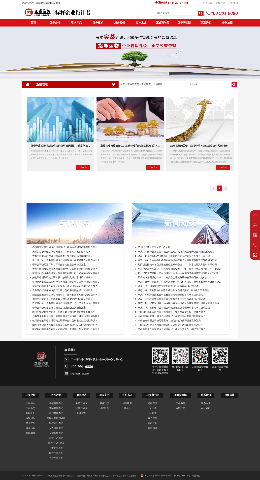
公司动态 (30, 408)
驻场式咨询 (81, 403)
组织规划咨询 (56, 423)
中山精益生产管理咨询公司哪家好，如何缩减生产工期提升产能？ (171, 329)
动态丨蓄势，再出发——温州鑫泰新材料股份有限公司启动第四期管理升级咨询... (179, 282)
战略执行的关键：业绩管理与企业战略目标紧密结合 (199, 145)
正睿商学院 (162, 22)
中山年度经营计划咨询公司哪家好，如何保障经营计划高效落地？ (171, 316)
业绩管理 (157, 84)
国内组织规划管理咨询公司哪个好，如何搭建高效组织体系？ (63, 312)
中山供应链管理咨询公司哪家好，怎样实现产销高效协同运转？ (170, 325)
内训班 (152, 413)
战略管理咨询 (56, 408)
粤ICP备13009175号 (181, 476)
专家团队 (30, 418)
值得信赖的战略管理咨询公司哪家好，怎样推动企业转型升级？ (64, 320)
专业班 (152, 408)
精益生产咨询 (56, 438)
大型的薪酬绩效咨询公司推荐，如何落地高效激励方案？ (61, 251)
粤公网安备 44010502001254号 (155, 475)
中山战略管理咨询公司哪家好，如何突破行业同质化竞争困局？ (170, 320)
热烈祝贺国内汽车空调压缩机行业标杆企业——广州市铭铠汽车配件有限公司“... (179, 264)
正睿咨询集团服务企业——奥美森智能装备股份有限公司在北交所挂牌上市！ (177, 277)
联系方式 (205, 403)
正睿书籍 (180, 403)
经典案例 (104, 408)
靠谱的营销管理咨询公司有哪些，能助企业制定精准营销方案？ (64, 247)
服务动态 (104, 403)
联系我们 (233, 3)
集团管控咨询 (56, 413)
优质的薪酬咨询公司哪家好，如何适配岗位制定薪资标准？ (62, 299)
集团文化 (30, 413)
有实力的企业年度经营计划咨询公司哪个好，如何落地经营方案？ (66, 273)
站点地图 (196, 476)
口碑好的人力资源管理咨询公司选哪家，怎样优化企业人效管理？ (66, 303)
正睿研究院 (184, 22)
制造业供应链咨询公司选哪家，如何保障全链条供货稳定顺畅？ (64, 325)
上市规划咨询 (56, 448)
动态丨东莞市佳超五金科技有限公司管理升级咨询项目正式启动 (170, 294)
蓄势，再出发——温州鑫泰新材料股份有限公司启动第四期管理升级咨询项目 (177, 260)
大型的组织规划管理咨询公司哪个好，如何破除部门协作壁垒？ (64, 269)
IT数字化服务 (56, 453)
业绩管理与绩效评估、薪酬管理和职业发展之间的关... (130, 145)
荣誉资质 (30, 423)
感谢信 (127, 408)
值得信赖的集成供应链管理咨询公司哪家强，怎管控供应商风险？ (66, 282)
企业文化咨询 (56, 458)
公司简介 (30, 403)
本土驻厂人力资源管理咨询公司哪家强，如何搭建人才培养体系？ (66, 260)
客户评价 (152, 418)
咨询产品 (76, 22)
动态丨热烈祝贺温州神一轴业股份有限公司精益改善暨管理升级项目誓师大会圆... (179, 303)
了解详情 (83, 167)
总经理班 (152, 403)
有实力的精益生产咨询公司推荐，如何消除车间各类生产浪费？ (64, 286)
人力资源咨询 (56, 428)
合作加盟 (207, 3)
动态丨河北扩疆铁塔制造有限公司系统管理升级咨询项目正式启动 (171, 299)
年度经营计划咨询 (56, 418)
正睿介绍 (30, 395)
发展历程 (30, 428)
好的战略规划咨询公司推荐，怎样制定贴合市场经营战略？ (62, 277)
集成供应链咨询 (56, 443)
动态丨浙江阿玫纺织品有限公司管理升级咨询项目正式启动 (168, 286)
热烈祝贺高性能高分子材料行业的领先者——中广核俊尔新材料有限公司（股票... (179, 269)
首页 (122, 84)
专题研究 (146, 84)
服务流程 (81, 413)
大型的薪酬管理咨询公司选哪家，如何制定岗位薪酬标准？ (62, 256)
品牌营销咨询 (56, 433)
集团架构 (30, 433)
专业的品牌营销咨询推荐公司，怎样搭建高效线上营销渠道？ (63, 290)
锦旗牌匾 (127, 403)
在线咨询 (220, 3)
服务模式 (98, 22)
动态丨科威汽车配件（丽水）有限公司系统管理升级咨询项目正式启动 (174, 256)
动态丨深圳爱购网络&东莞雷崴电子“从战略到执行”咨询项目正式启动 (173, 290)
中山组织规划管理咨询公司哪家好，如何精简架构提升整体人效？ (171, 312)
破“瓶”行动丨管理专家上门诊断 (154, 247)
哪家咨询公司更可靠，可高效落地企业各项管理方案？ (60, 264)
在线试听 (152, 423)
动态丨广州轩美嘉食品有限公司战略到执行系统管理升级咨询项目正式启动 (176, 251)
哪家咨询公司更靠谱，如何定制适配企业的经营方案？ (60, 307)
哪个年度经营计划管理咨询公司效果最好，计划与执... (60, 145)
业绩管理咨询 (56, 403)
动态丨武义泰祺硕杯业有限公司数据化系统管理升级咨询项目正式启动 (174, 307)
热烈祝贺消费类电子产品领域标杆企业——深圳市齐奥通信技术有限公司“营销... (179, 273)
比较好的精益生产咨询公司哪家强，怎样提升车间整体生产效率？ (66, 329)
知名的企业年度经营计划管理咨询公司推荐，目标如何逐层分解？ (66, 316)
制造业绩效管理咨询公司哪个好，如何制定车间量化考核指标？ (64, 294)
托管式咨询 (81, 408)
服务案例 (119, 22)
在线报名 (152, 428)
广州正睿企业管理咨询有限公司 (60, 476)
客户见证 (141, 22)
